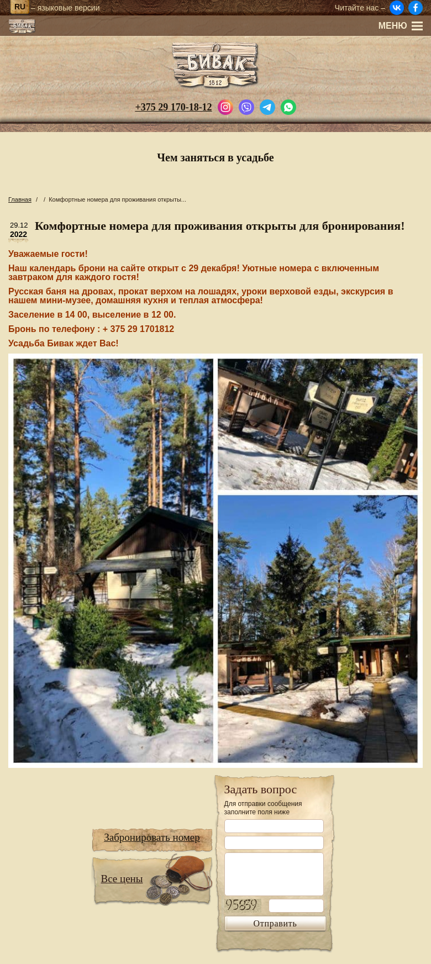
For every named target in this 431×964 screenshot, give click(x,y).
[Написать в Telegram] (267, 106)
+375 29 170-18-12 (173, 107)
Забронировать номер (152, 837)
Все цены (122, 878)
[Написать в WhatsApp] (288, 106)
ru (19, 6)
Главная (19, 199)
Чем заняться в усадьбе (215, 157)
